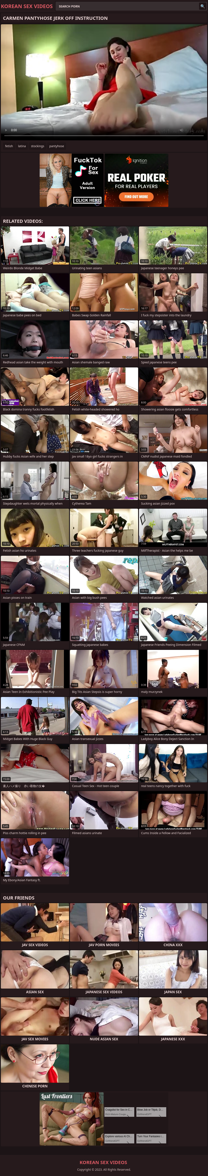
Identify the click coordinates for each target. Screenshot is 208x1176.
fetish (9, 146)
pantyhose (56, 146)
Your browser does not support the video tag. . (104, 82)
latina (22, 146)
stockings (37, 146)
